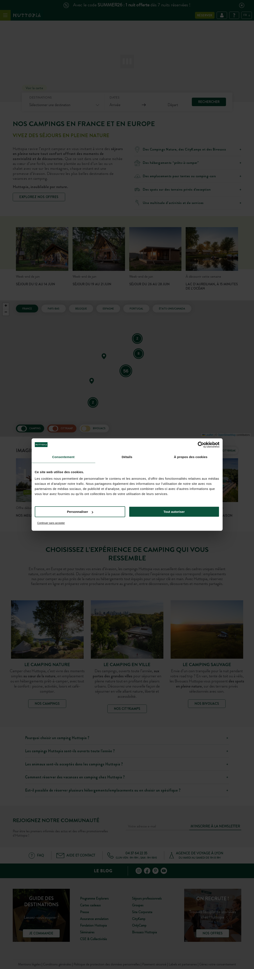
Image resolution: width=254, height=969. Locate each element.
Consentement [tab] (63, 457)
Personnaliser (80, 511)
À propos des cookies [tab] (191, 457)
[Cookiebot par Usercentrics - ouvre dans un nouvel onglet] (200, 445)
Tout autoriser (174, 511)
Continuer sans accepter (51, 523)
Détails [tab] (127, 457)
